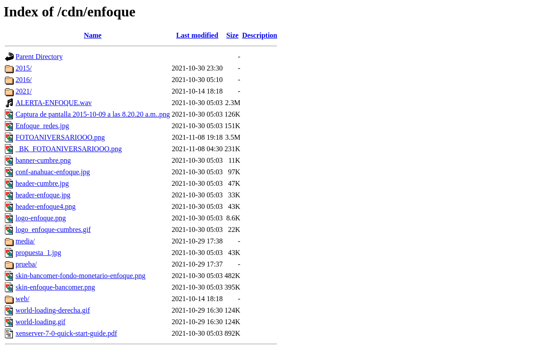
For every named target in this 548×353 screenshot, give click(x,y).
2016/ (24, 79)
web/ (22, 298)
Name (93, 35)
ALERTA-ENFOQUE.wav (54, 102)
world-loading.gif (40, 322)
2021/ (24, 91)
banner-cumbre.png (43, 160)
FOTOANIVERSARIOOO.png (60, 137)
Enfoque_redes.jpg (42, 125)
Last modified (197, 35)
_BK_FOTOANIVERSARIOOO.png (69, 149)
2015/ (24, 68)
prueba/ (26, 264)
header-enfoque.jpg (43, 195)
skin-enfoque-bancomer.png (55, 287)
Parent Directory (39, 56)
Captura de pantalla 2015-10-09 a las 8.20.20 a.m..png (93, 114)
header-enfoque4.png (45, 206)
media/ (25, 241)
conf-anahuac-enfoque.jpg (53, 172)
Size (232, 35)
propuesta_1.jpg (38, 252)
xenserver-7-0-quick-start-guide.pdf (66, 333)
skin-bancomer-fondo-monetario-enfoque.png (80, 275)
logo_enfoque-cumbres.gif (53, 229)
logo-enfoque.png (41, 218)
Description (259, 35)
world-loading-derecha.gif (53, 310)
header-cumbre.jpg (42, 183)
